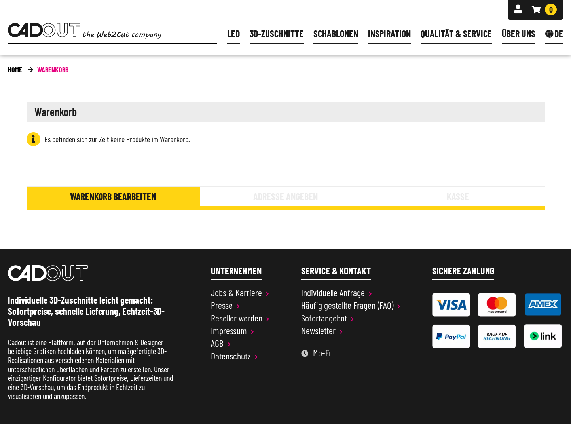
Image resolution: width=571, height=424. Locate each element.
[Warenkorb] (544, 9)
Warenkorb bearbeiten (113, 196)
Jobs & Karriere (236, 292)
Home (15, 69)
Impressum (229, 330)
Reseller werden (236, 318)
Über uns (518, 34)
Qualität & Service (456, 34)
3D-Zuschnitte (277, 34)
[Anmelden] (518, 9)
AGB (217, 343)
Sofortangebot (324, 318)
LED (233, 34)
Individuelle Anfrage (333, 292)
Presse (222, 305)
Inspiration (389, 34)
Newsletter (318, 330)
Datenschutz (231, 356)
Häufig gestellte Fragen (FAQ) (347, 305)
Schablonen (335, 34)
